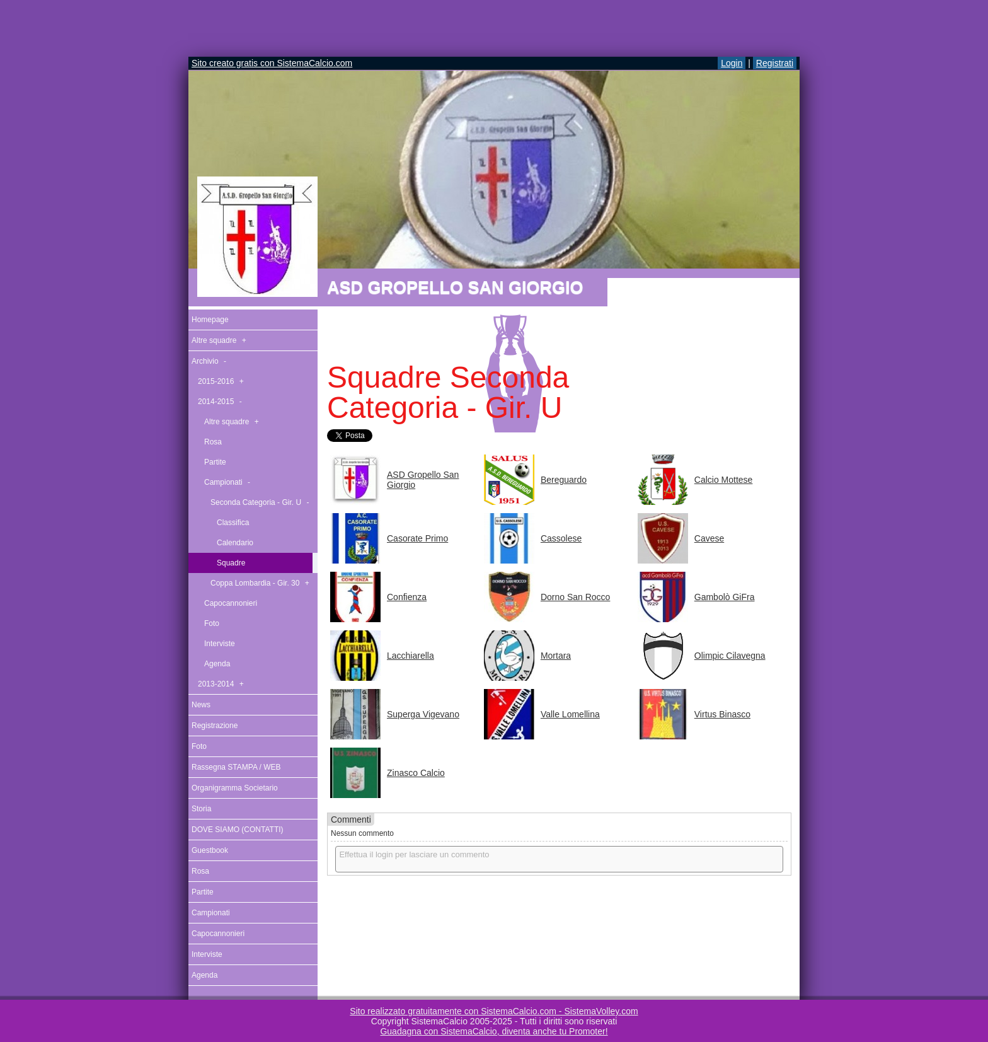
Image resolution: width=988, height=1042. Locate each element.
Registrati (774, 63)
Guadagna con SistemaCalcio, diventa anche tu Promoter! (493, 1031)
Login (731, 63)
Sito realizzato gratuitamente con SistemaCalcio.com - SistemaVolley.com (494, 1011)
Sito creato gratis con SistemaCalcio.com (272, 63)
